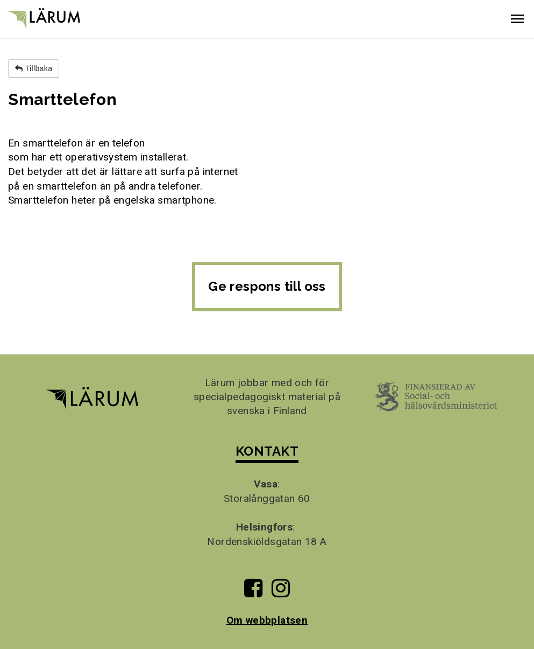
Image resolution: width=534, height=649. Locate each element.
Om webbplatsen (267, 620)
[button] (517, 18)
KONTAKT (267, 451)
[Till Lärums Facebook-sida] (253, 592)
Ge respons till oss (267, 286)
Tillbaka (33, 68)
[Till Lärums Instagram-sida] (281, 592)
